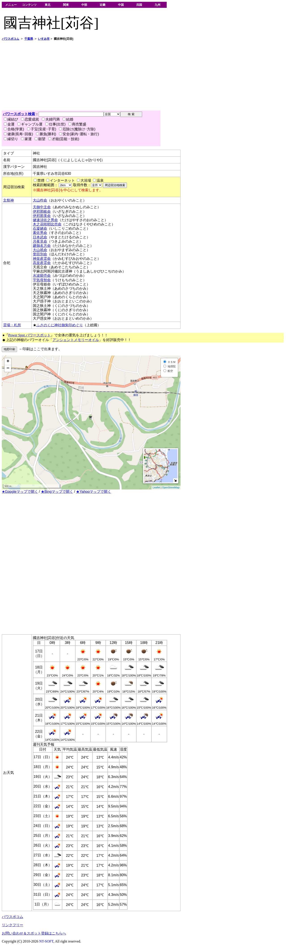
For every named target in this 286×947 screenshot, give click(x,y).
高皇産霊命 (42, 263)
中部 (84, 4)
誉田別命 (40, 254)
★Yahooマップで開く (93, 491)
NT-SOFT (46, 941)
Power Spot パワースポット (29, 335)
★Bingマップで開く (57, 491)
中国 (121, 4)
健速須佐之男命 (45, 220)
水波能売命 (42, 275)
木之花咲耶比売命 (47, 224)
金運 (9, 124)
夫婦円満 (51, 119)
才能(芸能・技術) (63, 139)
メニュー (11, 4)
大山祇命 (40, 250)
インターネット (62, 180)
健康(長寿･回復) (18, 134)
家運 (26, 139)
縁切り (11, 139)
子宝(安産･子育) (41, 129)
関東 (66, 4)
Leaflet (156, 487)
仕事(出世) (55, 124)
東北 (47, 4)
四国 (139, 4)
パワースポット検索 (19, 114)
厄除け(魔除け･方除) (77, 129)
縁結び (11, 119)
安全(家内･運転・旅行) (79, 134)
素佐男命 (40, 233)
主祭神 (8, 200)
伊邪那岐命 (42, 211)
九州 (157, 4)
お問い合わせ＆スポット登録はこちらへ (34, 933)
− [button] (7, 368)
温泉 (100, 180)
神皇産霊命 (42, 258)
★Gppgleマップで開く (20, 491)
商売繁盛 (77, 124)
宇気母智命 (42, 280)
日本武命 (40, 237)
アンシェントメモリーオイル (76, 340)
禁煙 (40, 180)
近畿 (102, 4)
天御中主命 (42, 207)
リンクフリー (12, 925)
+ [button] (7, 361)
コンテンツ (29, 4)
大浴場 (85, 180)
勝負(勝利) (46, 134)
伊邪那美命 (42, 216)
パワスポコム (12, 917)
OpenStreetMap (170, 487)
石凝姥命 (40, 228)
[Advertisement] (136, 75)
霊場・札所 (12, 325)
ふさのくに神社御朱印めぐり (59, 325)
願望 (40, 139)
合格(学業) (14, 129)
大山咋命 (40, 200)
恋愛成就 (30, 119)
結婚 (68, 119)
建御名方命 (42, 246)
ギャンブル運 (29, 124)
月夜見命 (40, 241)
